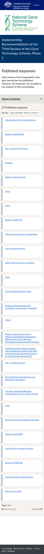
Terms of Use (18, 548)
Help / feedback (8, 551)
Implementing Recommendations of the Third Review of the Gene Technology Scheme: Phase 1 (21, 49)
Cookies (29, 548)
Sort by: (5, 113)
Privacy (37, 548)
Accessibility (7, 548)
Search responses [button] (11, 98)
